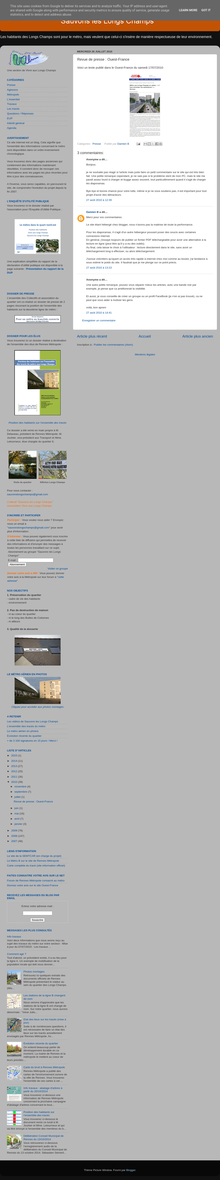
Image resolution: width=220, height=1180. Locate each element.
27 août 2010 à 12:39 (99, 200)
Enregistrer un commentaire (99, 320)
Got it (206, 10)
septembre (21, 791)
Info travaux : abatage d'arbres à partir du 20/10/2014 (42, 1090)
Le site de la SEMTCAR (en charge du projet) (34, 855)
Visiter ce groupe (58, 568)
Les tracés (13, 108)
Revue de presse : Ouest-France (33, 801)
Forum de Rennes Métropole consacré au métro (35, 880)
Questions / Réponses (20, 113)
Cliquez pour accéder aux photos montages (37, 706)
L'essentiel (13, 99)
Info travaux (14, 936)
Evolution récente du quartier (24, 735)
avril (17, 818)
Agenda (11, 127)
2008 (14, 835)
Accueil (145, 336)
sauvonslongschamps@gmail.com (27, 494)
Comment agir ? (16, 953)
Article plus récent (92, 336)
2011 (14, 776)
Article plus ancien (197, 336)
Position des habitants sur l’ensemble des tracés (37, 422)
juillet (17, 796)
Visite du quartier (23, 482)
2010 (14, 781)
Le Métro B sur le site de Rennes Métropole (33, 860)
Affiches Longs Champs (52, 482)
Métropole (13, 94)
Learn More (188, 10)
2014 (14, 760)
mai (17, 813)
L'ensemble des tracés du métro (26, 726)
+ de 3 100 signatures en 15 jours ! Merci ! (32, 740)
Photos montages (33, 971)
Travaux (12, 103)
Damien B (92, 212)
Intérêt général (15, 123)
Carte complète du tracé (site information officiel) (36, 865)
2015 (14, 755)
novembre (20, 786)
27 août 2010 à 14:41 (99, 312)
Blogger (130, 1170)
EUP (10, 118)
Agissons (12, 89)
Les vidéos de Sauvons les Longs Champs (32, 721)
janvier (18, 823)
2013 (14, 766)
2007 (14, 841)
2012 (14, 771)
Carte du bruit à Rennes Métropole (44, 1067)
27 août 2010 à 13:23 (99, 267)
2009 (14, 830)
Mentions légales (145, 354)
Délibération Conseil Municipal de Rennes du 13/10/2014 (43, 1137)
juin (16, 808)
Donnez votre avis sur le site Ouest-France (32, 885)
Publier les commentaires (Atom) (113, 344)
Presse (97, 143)
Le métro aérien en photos (23, 731)
